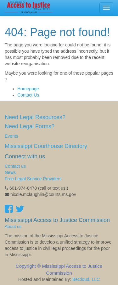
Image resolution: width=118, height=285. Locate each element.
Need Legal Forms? (29, 126)
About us (13, 226)
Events (11, 136)
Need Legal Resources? (35, 117)
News (10, 172)
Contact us (15, 166)
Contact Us (28, 95)
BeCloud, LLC (86, 279)
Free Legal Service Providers (33, 178)
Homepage (28, 88)
